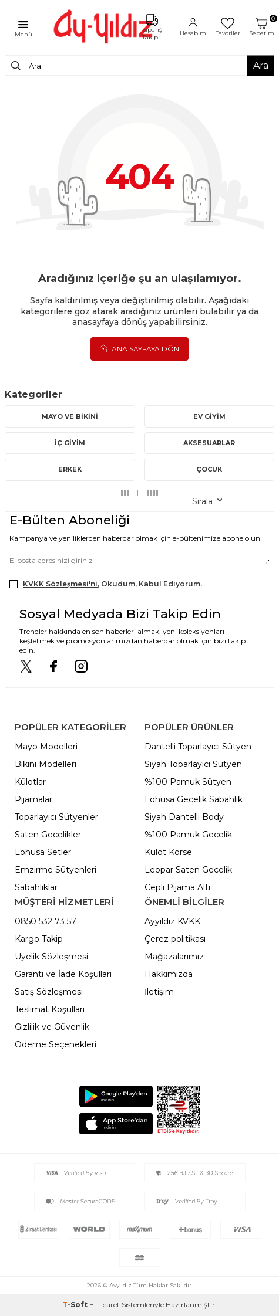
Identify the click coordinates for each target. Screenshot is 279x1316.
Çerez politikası (175, 939)
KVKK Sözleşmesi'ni (60, 583)
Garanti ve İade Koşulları (63, 974)
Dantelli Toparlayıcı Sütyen (197, 746)
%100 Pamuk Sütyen (187, 781)
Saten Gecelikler (48, 834)
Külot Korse (168, 852)
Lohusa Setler (43, 852)
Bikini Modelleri (45, 764)
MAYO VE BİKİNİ (70, 416)
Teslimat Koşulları (50, 1009)
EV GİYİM (209, 416)
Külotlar (30, 781)
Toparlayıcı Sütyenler (56, 817)
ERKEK (70, 469)
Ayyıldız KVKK (172, 921)
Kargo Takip (39, 939)
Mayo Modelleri (46, 746)
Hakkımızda (168, 974)
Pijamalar (33, 799)
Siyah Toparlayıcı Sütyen (193, 764)
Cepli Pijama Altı (177, 887)
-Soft (75, 1304)
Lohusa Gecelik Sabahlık (193, 799)
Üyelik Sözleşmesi (51, 956)
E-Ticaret (104, 1304)
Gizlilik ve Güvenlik (52, 1027)
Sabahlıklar (36, 887)
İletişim (159, 991)
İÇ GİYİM (70, 443)
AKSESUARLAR (209, 443)
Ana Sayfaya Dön (139, 348)
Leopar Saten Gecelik (188, 869)
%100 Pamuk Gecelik (188, 834)
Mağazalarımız (174, 956)
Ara (260, 65)
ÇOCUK (209, 469)
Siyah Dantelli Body (184, 817)
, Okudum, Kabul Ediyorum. (105, 584)
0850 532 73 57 (45, 921)
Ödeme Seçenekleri (55, 1044)
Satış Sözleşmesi (49, 991)
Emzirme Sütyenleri (55, 869)
